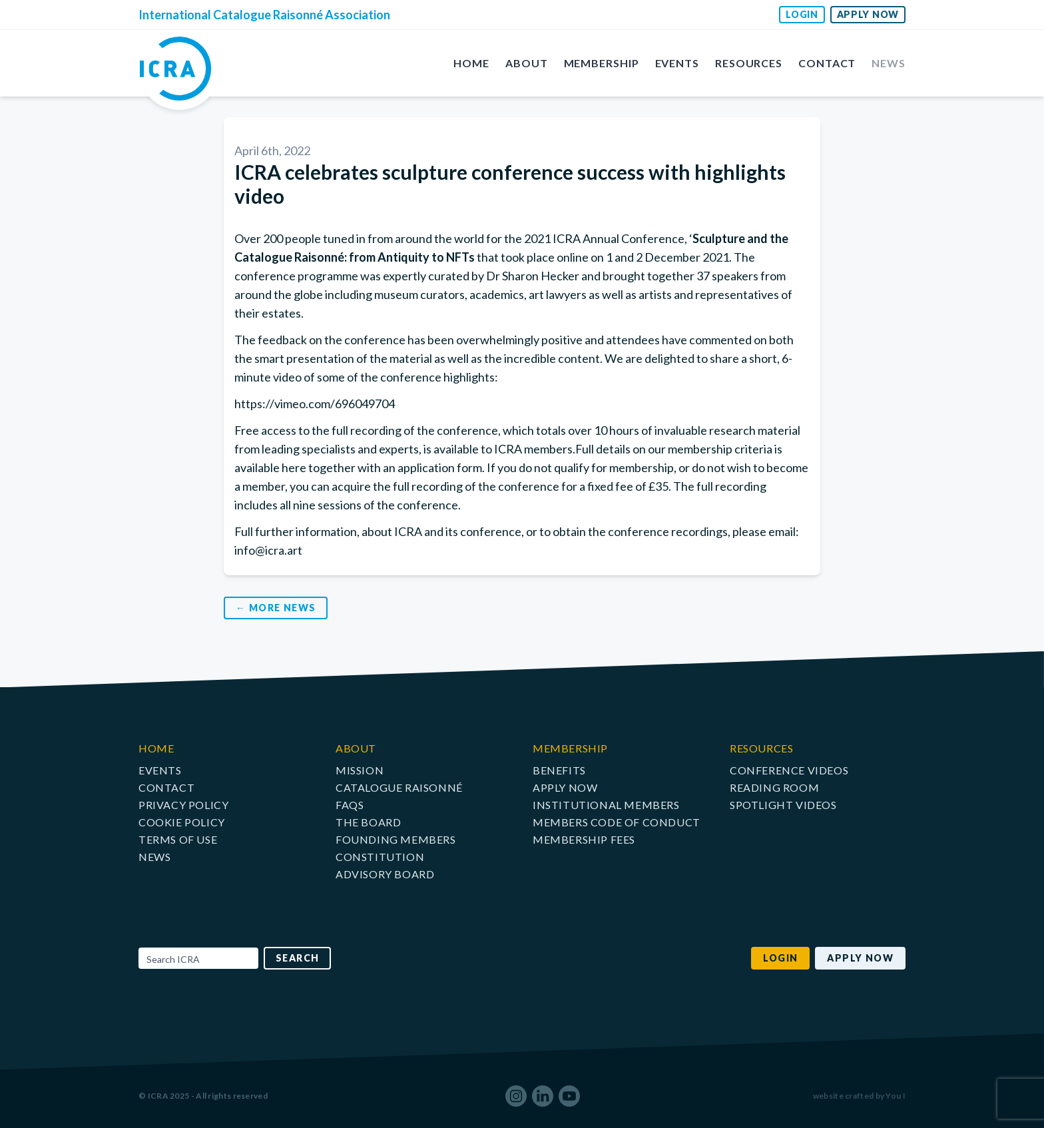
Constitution (380, 856)
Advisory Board (385, 874)
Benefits (559, 770)
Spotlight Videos (783, 804)
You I (896, 1096)
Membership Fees (584, 839)
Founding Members (396, 839)
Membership (601, 63)
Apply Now (868, 14)
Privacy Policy (183, 804)
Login (802, 14)
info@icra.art (268, 550)
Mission (360, 770)
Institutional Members (606, 804)
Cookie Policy (181, 822)
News (889, 63)
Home (471, 63)
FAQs (350, 804)
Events (677, 63)
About (526, 63)
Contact (827, 63)
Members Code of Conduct (616, 822)
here (294, 467)
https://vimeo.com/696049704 (314, 403)
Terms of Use (177, 839)
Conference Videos (789, 770)
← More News (276, 607)
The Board (368, 822)
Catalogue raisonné (399, 787)
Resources (748, 63)
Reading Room (774, 787)
